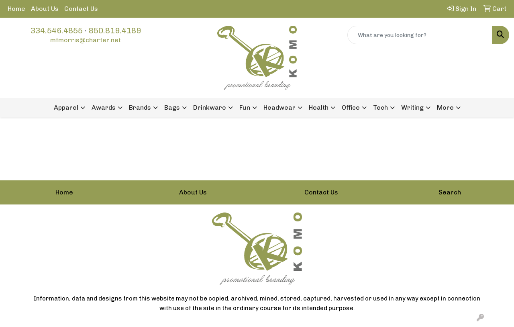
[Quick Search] (419, 35)
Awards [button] (104, 107)
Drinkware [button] (209, 107)
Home (16, 8)
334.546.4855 (57, 30)
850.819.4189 (115, 30)
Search (450, 192)
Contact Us (81, 8)
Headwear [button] (279, 107)
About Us (45, 8)
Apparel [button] (66, 107)
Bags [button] (172, 107)
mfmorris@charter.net (85, 40)
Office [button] (351, 107)
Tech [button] (380, 107)
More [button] (445, 107)
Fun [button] (244, 107)
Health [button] (318, 107)
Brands (140, 107)
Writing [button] (412, 107)
